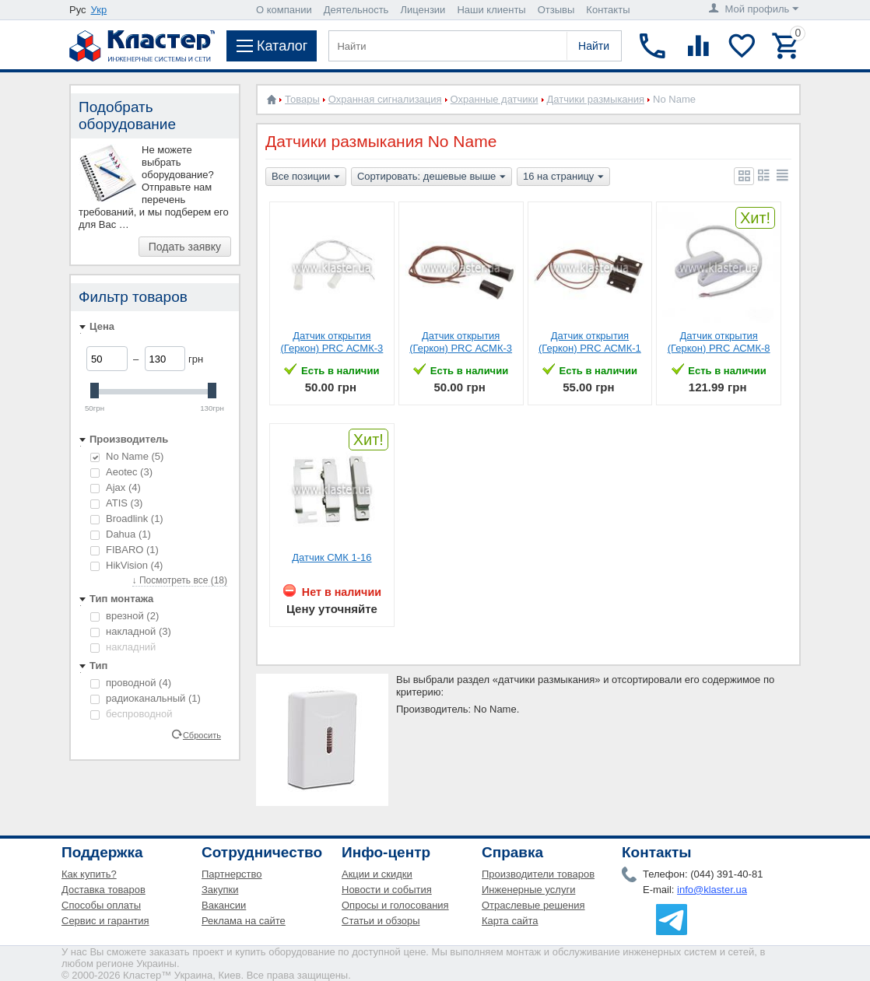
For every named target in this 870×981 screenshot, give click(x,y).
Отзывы (556, 10)
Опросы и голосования (395, 905)
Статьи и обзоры (381, 921)
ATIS (116, 503)
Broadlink (126, 518)
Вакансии (224, 905)
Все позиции (306, 177)
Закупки (220, 889)
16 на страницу (563, 177)
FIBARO (124, 549)
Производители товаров (538, 874)
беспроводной (131, 714)
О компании (284, 10)
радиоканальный (145, 698)
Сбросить (202, 734)
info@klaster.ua (712, 889)
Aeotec (121, 472)
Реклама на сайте (244, 921)
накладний (123, 647)
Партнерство (232, 874)
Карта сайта (510, 921)
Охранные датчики (494, 99)
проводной (130, 682)
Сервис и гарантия (105, 921)
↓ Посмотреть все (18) (179, 580)
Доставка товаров (103, 889)
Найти (593, 46)
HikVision (126, 565)
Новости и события (387, 889)
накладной (130, 631)
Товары (302, 99)
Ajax (115, 487)
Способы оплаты (101, 905)
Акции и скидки (377, 874)
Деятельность (356, 10)
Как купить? (89, 874)
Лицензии (422, 10)
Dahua (120, 534)
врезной (124, 616)
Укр (99, 10)
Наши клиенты (491, 10)
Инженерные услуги (528, 889)
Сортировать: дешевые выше (431, 177)
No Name (126, 456)
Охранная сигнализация (385, 99)
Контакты (608, 10)
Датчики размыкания (596, 99)
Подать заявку (185, 246)
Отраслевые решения (533, 905)
